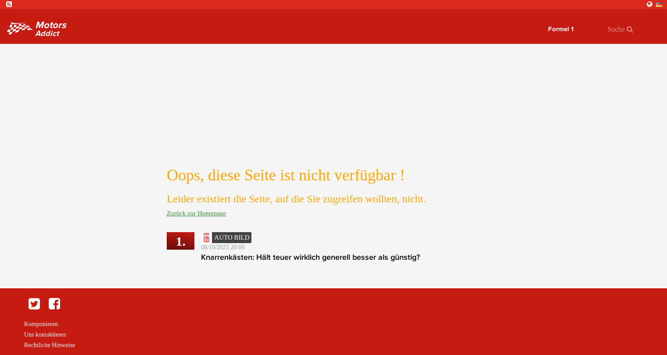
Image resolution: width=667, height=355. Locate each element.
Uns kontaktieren (45, 334)
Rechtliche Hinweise (49, 345)
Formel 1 (561, 28)
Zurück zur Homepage (196, 213)
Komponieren (41, 324)
